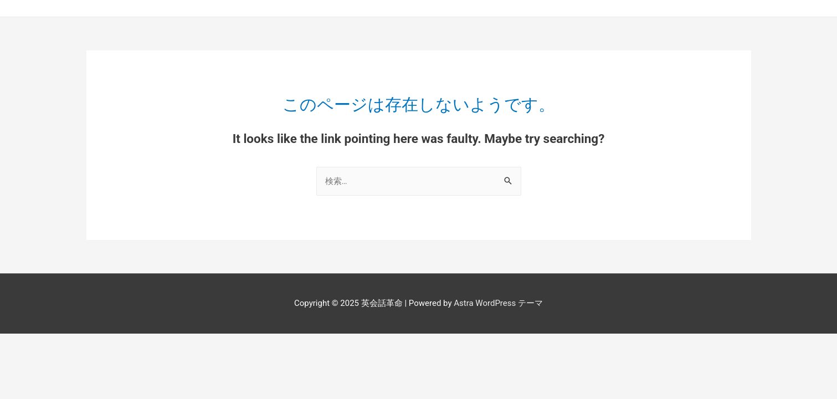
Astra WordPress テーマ (498, 303)
